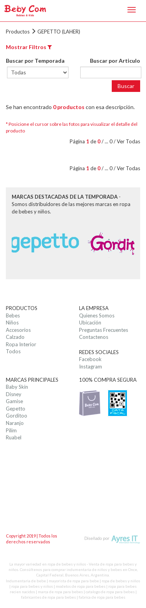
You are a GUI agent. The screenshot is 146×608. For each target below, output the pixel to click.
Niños (12, 322)
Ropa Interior (21, 344)
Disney (13, 394)
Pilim (11, 430)
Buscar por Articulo (115, 60)
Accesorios (18, 330)
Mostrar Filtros (29, 47)
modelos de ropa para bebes (81, 586)
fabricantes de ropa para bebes (48, 597)
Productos (18, 31)
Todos (13, 351)
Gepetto (15, 408)
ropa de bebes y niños (121, 580)
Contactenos (93, 337)
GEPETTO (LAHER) (58, 31)
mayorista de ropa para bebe (74, 580)
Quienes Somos (96, 315)
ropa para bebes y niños (32, 586)
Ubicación (90, 322)
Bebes (13, 315)
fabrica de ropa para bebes (102, 597)
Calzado (15, 337)
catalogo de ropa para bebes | (111, 591)
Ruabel (13, 437)
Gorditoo (16, 415)
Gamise (14, 401)
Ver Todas (128, 141)
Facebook (90, 359)
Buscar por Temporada (35, 60)
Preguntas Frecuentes (103, 330)
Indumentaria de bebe (26, 580)
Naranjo (15, 423)
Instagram (90, 366)
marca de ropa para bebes (60, 591)
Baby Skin (17, 387)
